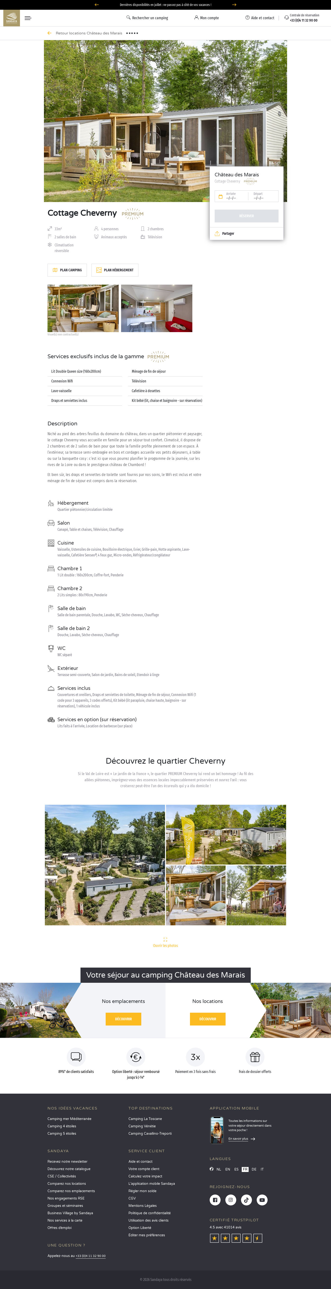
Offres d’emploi (59, 1228)
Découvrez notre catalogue (68, 1169)
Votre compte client (143, 1169)
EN (227, 1169)
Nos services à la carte (64, 1220)
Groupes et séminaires (65, 1206)
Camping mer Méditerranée (69, 1119)
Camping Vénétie (142, 1126)
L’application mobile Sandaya (151, 1184)
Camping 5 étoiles (61, 1134)
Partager (224, 233)
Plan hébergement (114, 270)
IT (262, 1169)
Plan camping (67, 270)
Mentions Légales (142, 1206)
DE (254, 1169)
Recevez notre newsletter (67, 1162)
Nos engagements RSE (66, 1198)
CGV (132, 1198)
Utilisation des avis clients (148, 1220)
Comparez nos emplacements (71, 1191)
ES (236, 1169)
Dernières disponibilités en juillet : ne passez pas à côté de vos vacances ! (165, 5)
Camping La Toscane (145, 1119)
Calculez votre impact (145, 1176)
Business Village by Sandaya (70, 1213)
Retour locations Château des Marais (89, 33)
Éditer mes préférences (146, 1235)
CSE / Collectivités (61, 1176)
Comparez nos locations (66, 1184)
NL (219, 1169)
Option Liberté (139, 1228)
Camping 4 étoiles (61, 1126)
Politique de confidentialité (149, 1213)
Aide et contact (140, 1162)
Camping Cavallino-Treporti (150, 1134)
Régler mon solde (142, 1191)
